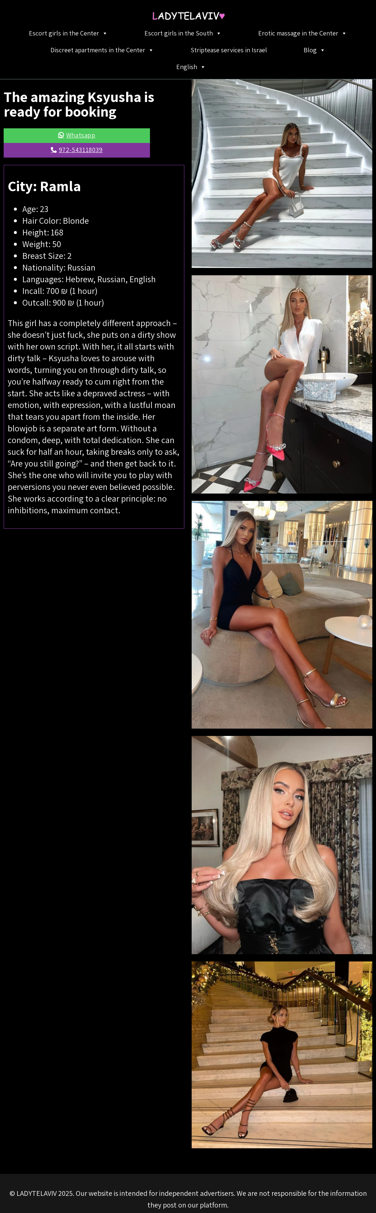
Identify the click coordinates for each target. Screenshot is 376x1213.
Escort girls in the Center (68, 33)
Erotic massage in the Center (302, 33)
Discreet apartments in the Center (102, 50)
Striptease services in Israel (229, 50)
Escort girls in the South (183, 33)
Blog (315, 50)
